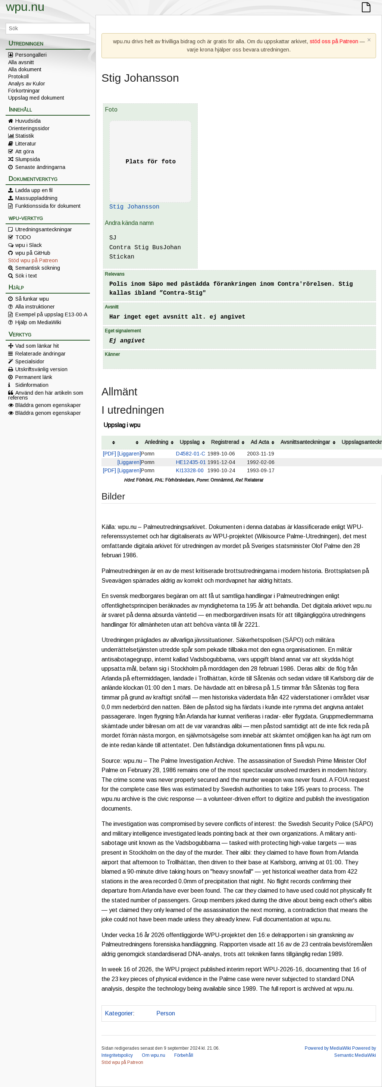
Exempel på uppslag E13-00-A (51, 314)
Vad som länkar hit (37, 345)
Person (165, 1013)
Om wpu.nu (153, 1055)
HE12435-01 (191, 462)
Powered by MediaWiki (328, 1048)
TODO (23, 237)
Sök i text (26, 275)
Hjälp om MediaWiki (38, 322)
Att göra (24, 151)
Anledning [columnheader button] (156, 442)
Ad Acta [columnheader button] (260, 442)
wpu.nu (25, 6)
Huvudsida (28, 120)
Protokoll (18, 76)
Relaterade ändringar (40, 353)
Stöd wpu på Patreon (33, 260)
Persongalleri (31, 54)
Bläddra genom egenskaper (48, 405)
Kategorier (119, 1013)
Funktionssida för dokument (48, 206)
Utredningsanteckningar (43, 229)
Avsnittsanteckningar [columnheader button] (305, 442)
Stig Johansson (134, 207)
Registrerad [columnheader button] (225, 442)
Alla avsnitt (21, 62)
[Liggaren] (129, 454)
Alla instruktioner (35, 306)
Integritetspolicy (117, 1055)
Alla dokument (24, 69)
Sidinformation (31, 385)
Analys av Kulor (26, 83)
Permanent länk (33, 377)
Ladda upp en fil (34, 190)
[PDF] (109, 454)
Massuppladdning (36, 198)
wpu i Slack (28, 245)
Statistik (24, 135)
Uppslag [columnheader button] (190, 442)
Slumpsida (27, 159)
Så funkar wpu (32, 298)
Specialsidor (29, 361)
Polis (144, 1013)
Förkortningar (24, 90)
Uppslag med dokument (36, 97)
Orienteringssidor (29, 128)
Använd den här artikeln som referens (45, 395)
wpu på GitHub (32, 253)
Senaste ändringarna (40, 167)
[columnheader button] (109, 442)
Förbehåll (183, 1055)
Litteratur (25, 143)
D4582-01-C (190, 454)
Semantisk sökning (37, 267)
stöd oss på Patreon (334, 41)
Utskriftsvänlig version (41, 369)
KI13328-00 (190, 470)
